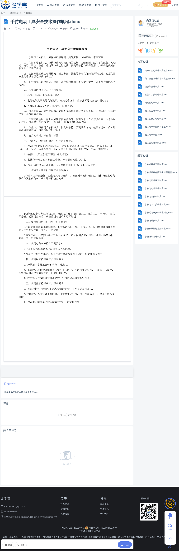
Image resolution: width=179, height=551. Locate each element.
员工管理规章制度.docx (155, 143)
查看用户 (160, 36)
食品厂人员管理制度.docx (157, 94)
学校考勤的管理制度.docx (157, 164)
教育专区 (85, 5)
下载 (125, 544)
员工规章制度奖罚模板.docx (158, 126)
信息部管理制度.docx (154, 86)
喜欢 (20, 544)
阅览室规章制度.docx (154, 102)
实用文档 (69, 5)
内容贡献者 (152, 20)
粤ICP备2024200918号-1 (73, 528)
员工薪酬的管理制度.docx (157, 118)
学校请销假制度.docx (154, 220)
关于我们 (65, 513)
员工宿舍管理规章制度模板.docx (160, 78)
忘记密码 (95, 531)
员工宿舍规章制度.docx (155, 110)
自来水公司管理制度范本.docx (159, 70)
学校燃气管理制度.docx (155, 236)
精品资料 (104, 504)
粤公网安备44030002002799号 (101, 528)
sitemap (104, 513)
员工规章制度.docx (153, 134)
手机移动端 (84, 531)
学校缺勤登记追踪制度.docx (158, 228)
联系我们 (65, 504)
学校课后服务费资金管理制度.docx (161, 172)
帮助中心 (65, 509)
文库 (3, 13)
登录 (174, 5)
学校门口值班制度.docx (155, 196)
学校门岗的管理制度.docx (157, 188)
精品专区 (53, 5)
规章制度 (14, 13)
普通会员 (161, 4)
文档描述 (10, 383)
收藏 (8, 544)
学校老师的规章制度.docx (157, 180)
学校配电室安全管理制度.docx (159, 212)
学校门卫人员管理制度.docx (158, 204)
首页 (39, 5)
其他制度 (28, 13)
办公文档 (101, 5)
